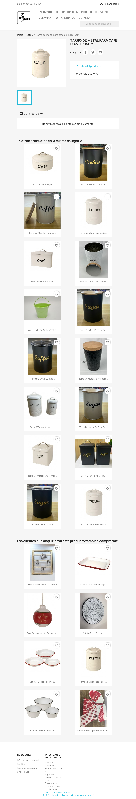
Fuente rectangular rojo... (93, 584)
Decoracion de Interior (71, 12)
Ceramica (85, 17)
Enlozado (45, 12)
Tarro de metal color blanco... (93, 281)
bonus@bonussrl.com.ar (57, 792)
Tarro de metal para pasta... (93, 681)
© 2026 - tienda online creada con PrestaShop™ (68, 795)
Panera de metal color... (42, 281)
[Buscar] (99, 24)
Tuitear (93, 52)
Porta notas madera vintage (42, 584)
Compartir (85, 52)
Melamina (45, 17)
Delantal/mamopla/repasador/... (93, 730)
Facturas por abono (27, 768)
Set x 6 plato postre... (93, 633)
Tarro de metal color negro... (93, 378)
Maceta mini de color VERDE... (42, 330)
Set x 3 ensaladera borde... (42, 730)
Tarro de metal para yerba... (93, 233)
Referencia (81, 73)
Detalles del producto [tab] (89, 66)
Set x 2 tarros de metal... (42, 427)
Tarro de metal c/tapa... (42, 378)
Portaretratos (64, 17)
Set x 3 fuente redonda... (43, 681)
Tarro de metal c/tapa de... (93, 184)
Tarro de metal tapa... (42, 184)
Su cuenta (24, 755)
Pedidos (21, 764)
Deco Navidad (99, 12)
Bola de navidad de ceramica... (42, 633)
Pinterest (100, 52)
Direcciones (23, 771)
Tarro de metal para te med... (42, 475)
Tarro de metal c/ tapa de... (93, 427)
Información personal (28, 760)
